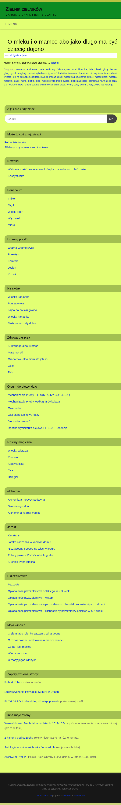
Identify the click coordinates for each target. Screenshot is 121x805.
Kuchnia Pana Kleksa (21, 561)
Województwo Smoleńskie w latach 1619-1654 (35, 723)
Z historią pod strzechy (19, 737)
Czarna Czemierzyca (21, 247)
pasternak (94, 81)
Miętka (12, 205)
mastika (113, 77)
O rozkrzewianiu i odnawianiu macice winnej (35, 640)
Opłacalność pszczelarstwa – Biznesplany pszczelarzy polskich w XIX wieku (56, 610)
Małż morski (15, 352)
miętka (31, 81)
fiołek (98, 69)
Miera (11, 225)
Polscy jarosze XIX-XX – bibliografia (30, 555)
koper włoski (110, 73)
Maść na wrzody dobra (22, 323)
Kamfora (13, 261)
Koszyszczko (16, 175)
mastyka (8, 81)
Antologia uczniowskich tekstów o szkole (30, 747)
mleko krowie (48, 81)
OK (110, 118)
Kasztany (14, 535)
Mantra (67, 795)
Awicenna (32, 69)
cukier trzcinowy (46, 69)
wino (56, 84)
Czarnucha (15, 408)
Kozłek (12, 274)
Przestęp (13, 254)
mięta (23, 81)
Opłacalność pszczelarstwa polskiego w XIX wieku (39, 591)
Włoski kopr (15, 211)
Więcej (56, 62)
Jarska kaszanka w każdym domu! (29, 542)
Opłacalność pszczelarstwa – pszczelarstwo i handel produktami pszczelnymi (56, 604)
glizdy (6, 73)
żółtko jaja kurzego (103, 84)
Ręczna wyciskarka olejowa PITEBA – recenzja (37, 427)
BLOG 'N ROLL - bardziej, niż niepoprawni (31, 701)
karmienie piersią (88, 73)
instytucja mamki (26, 73)
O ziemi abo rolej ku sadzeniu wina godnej (34, 633)
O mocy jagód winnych (22, 659)
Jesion (12, 267)
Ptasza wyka (16, 303)
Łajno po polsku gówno (22, 310)
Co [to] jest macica (19, 646)
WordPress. (80, 795)
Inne (25, 55)
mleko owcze (62, 81)
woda (63, 84)
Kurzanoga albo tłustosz (23, 345)
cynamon (69, 69)
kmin (100, 73)
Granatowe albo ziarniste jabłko (28, 359)
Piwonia (13, 457)
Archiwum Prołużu (16, 756)
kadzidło (62, 73)
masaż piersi (101, 77)
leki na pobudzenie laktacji (26, 77)
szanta (35, 84)
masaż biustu (56, 77)
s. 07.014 (8, 84)
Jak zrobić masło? (19, 421)
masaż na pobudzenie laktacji (79, 77)
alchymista (15, 55)
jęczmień (52, 73)
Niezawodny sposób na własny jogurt (31, 548)
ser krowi (18, 84)
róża (114, 81)
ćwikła (60, 69)
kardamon (73, 73)
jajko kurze (41, 73)
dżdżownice (81, 69)
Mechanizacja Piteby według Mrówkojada (34, 401)
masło (16, 81)
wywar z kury (86, 84)
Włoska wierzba (18, 450)
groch (13, 73)
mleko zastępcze (79, 81)
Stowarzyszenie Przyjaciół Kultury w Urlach (32, 691)
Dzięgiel (13, 477)
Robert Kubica (14, 682)
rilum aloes (105, 81)
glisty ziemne (109, 69)
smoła (28, 84)
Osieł (11, 365)
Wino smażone (17, 653)
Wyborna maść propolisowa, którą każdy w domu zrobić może (47, 169)
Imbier (12, 198)
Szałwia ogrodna (18, 506)
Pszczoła (13, 584)
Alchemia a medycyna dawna (26, 499)
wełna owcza (46, 84)
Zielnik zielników (23, 9)
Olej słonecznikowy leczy (23, 414)
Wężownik (14, 218)
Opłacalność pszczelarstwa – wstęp (30, 597)
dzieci (91, 69)
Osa (10, 470)
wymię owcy (73, 84)
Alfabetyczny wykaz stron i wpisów (26, 147)
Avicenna (21, 69)
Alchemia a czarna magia (24, 512)
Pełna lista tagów (15, 142)
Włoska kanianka (18, 296)
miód (38, 81)
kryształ (8, 77)
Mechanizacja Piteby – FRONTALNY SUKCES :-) (39, 394)
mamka (44, 77)
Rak (10, 372)
